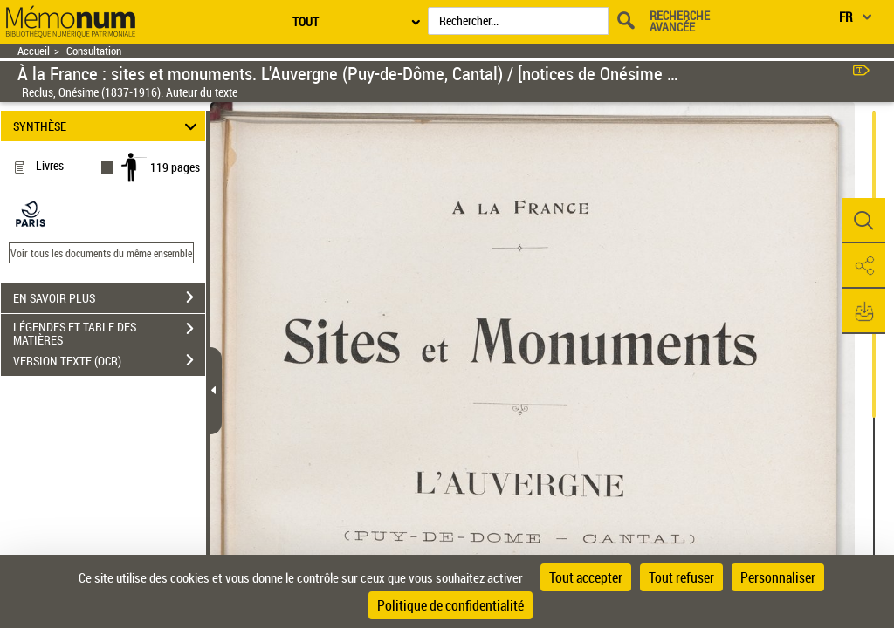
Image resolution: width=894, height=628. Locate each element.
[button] (863, 220)
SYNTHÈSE (108, 126)
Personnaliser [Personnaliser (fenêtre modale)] (777, 577)
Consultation (93, 51)
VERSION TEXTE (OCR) (109, 360)
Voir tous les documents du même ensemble (101, 253)
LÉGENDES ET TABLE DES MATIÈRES (109, 331)
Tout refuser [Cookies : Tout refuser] (681, 577)
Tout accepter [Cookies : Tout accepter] (585, 577)
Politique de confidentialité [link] (450, 605)
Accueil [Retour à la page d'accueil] (33, 51)
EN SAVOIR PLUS (109, 297)
